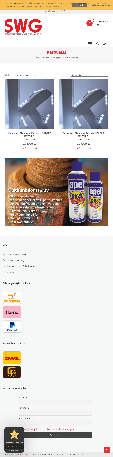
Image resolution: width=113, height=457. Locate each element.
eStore (59, 454)
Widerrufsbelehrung (15, 260)
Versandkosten (31, 148)
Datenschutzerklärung (16, 254)
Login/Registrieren (51, 11)
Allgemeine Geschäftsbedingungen (21, 266)
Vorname (23, 397)
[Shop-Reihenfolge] (89, 75)
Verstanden (79, 5)
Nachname (24, 407)
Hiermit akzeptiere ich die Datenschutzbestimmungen (48, 429)
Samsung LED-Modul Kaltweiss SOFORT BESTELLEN (29, 134)
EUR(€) (63, 11)
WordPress (82, 454)
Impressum (11, 272)
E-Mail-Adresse (26, 418)
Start (36, 57)
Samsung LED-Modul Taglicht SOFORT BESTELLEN (83, 134)
